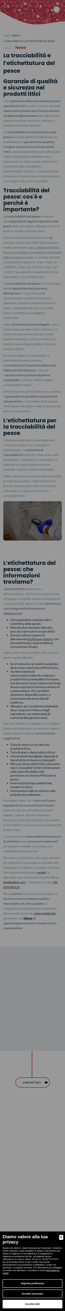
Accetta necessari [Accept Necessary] (32, 1293)
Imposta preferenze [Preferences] (32, 1283)
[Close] (61, 1237)
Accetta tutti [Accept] (32, 1304)
